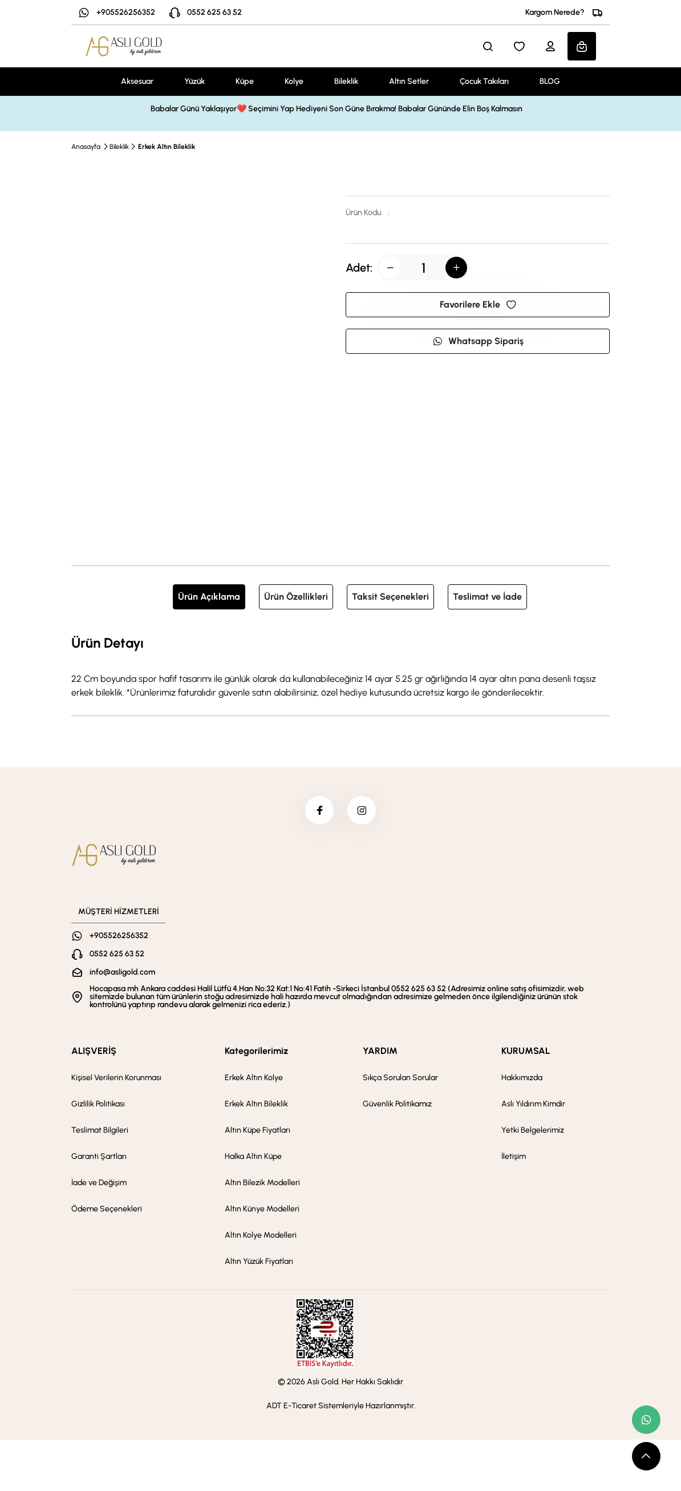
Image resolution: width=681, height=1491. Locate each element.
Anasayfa (85, 147)
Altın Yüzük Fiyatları (259, 1261)
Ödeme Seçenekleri (106, 1209)
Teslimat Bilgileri (99, 1130)
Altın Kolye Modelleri (261, 1235)
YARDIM (380, 1050)
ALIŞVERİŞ (93, 1050)
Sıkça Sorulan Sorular (400, 1077)
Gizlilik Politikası (98, 1104)
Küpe (245, 81)
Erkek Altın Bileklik (166, 147)
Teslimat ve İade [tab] (487, 596)
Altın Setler (409, 81)
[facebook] (319, 810)
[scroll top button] (646, 1456)
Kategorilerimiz (256, 1050)
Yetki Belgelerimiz (532, 1130)
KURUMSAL (525, 1050)
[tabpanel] (340, 666)
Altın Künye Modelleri (262, 1209)
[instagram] (361, 810)
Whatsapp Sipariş (478, 341)
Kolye (294, 81)
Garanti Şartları (99, 1156)
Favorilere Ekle (478, 304)
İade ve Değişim (99, 1182)
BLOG (550, 81)
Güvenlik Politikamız (397, 1104)
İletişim (513, 1156)
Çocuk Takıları (484, 81)
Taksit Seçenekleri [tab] (390, 596)
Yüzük (194, 81)
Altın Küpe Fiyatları (257, 1130)
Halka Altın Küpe (253, 1156)
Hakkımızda (521, 1077)
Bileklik (346, 81)
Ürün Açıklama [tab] (209, 596)
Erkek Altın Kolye (254, 1077)
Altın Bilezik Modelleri (262, 1182)
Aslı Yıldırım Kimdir (533, 1104)
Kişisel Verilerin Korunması (116, 1077)
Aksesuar (137, 81)
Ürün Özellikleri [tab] (296, 596)
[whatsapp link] (646, 1419)
